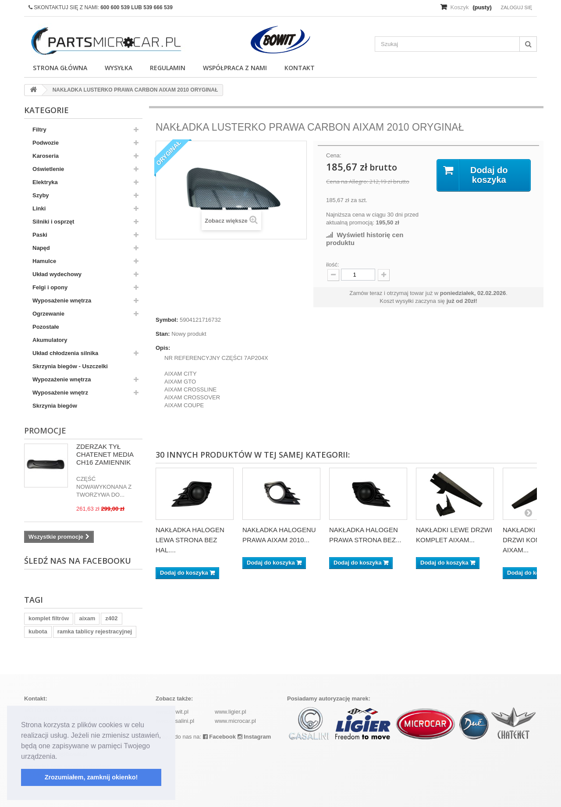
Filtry (39, 129)
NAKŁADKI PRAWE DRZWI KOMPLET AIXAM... (532, 540)
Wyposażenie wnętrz (60, 392)
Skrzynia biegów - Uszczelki (70, 366)
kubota (37, 631)
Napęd (41, 248)
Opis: (163, 348)
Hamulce (44, 261)
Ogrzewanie (48, 313)
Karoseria (45, 156)
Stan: (163, 334)
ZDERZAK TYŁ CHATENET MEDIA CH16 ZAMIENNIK (104, 454)
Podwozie (45, 142)
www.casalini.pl (175, 721)
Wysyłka (118, 68)
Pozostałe (45, 327)
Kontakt (299, 68)
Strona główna (60, 68)
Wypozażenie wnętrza (61, 379)
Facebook (219, 736)
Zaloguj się (516, 7)
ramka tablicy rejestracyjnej (94, 631)
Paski (39, 234)
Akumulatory (49, 340)
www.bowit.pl (172, 711)
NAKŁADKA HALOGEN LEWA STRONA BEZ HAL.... (190, 540)
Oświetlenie (48, 169)
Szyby (40, 195)
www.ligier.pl (230, 711)
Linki (39, 208)
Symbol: (167, 319)
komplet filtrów (48, 618)
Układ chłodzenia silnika (65, 353)
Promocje (45, 430)
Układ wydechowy (57, 274)
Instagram (254, 736)
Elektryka (45, 182)
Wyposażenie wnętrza (61, 300)
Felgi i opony (49, 287)
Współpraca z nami (235, 68)
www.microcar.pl (235, 721)
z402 (111, 618)
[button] (60, 757)
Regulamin (167, 68)
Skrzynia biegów (54, 405)
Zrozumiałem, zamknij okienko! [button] (91, 777)
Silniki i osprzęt (53, 221)
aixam (87, 618)
